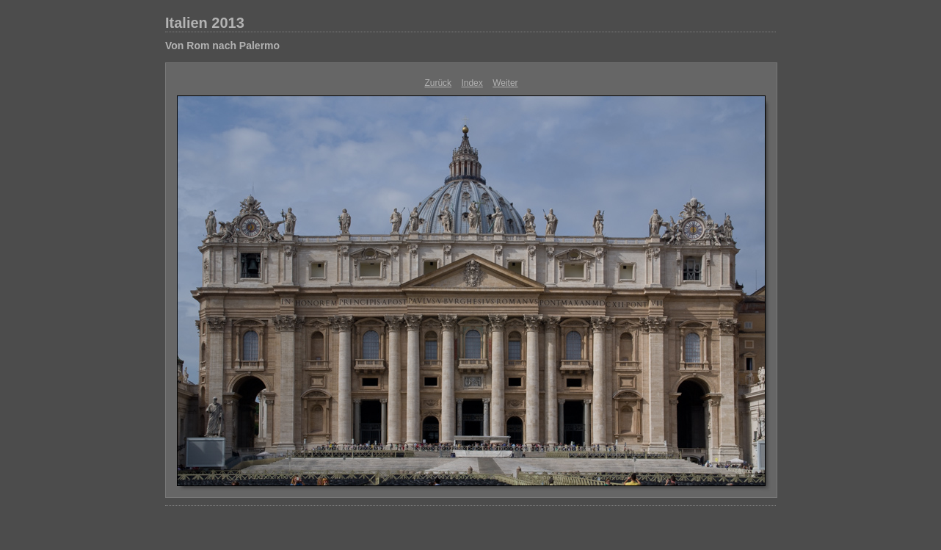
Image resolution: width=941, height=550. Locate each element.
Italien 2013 (204, 23)
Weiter (505, 83)
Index (471, 83)
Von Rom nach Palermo (222, 45)
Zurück (437, 83)
